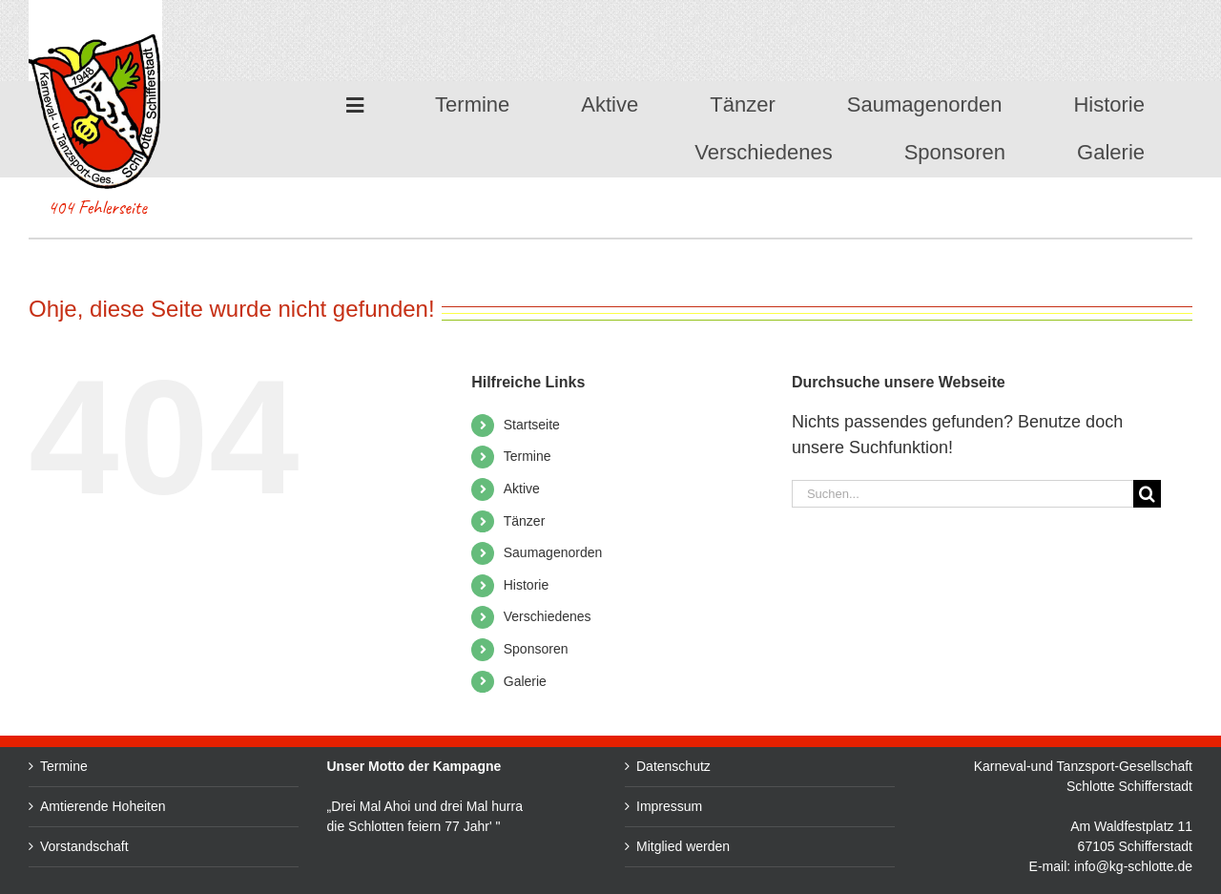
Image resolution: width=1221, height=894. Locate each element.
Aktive (522, 488)
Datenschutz (826, 766)
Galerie (525, 681)
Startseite (532, 424)
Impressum (822, 806)
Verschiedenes (547, 616)
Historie (526, 585)
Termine (527, 456)
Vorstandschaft (84, 846)
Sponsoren (536, 648)
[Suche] (1147, 494)
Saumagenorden (553, 552)
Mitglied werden (835, 846)
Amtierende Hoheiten (103, 806)
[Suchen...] (962, 494)
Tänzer (525, 521)
